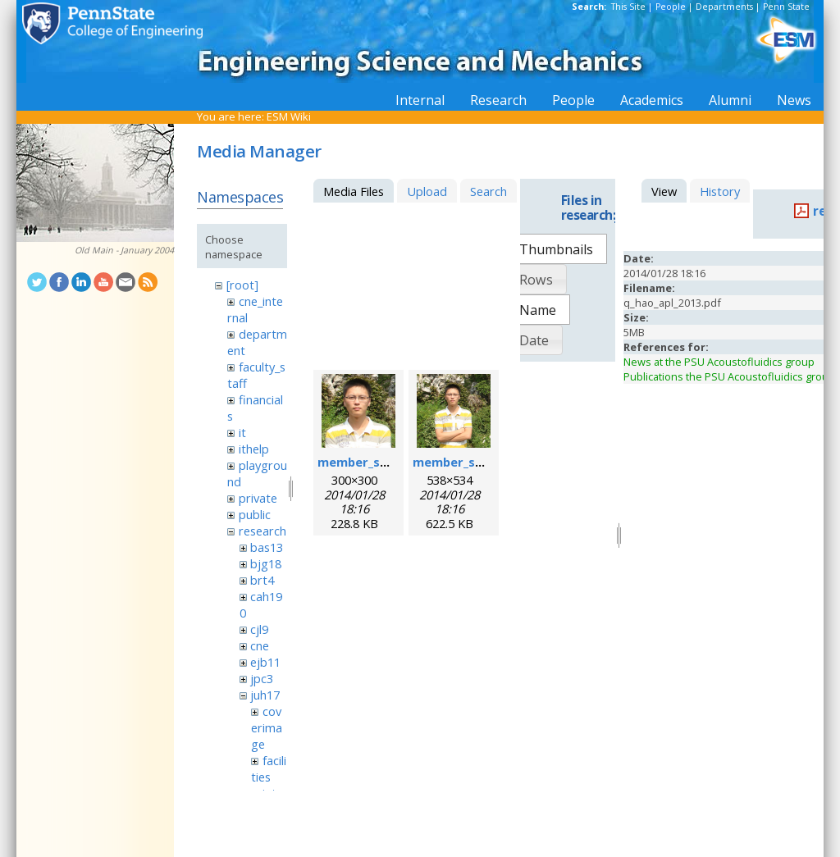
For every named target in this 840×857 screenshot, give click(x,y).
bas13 (266, 547)
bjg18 (265, 563)
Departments (724, 6)
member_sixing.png (376, 462)
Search (488, 191)
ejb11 (265, 662)
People (670, 6)
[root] (242, 284)
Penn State (786, 6)
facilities (268, 768)
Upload (427, 191)
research (262, 530)
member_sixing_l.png (475, 462)
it (242, 432)
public (255, 514)
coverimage (266, 727)
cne (259, 645)
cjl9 (259, 629)
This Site (628, 6)
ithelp (254, 448)
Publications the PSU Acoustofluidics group (729, 376)
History (720, 191)
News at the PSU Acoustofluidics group (719, 361)
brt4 (262, 580)
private (258, 498)
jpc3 (261, 678)
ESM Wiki (289, 116)
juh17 (265, 694)
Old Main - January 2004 (124, 250)
